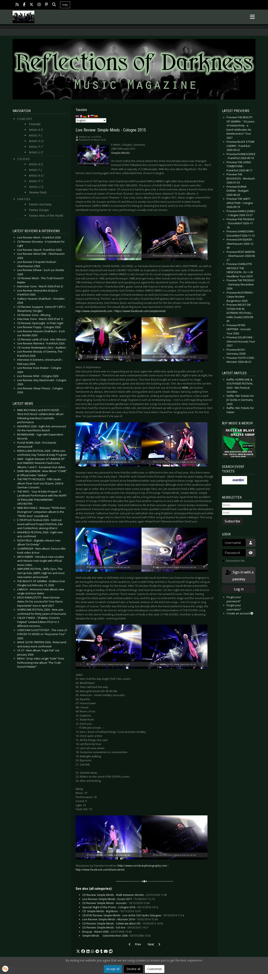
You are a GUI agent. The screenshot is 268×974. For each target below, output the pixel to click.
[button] (78, 951)
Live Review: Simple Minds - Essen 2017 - (118, 899)
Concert (24, 119)
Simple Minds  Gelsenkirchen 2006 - (116, 935)
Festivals (35, 124)
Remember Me (235, 561)
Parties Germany (40, 204)
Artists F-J (35, 135)
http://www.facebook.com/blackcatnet (100, 869)
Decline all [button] (133, 969)
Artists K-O (36, 141)
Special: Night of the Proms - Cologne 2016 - (120, 907)
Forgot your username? (234, 607)
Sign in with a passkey (239, 575)
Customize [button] (154, 969)
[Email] (237, 512)
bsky (65, 4)
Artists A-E (36, 130)
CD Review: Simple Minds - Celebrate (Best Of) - (122, 923)
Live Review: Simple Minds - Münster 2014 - (120, 919)
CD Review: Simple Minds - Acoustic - (115, 903)
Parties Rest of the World (46, 216)
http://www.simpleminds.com (94, 311)
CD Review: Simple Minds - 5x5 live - (115, 927)
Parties (23, 199)
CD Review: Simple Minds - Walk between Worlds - (124, 895)
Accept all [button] (112, 969)
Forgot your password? (234, 599)
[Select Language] (91, 120)
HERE (185, 388)
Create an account (240, 613)
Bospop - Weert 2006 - (106, 931)
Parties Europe (39, 210)
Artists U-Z (36, 152)
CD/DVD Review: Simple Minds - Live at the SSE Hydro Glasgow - (133, 915)
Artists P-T (36, 147)
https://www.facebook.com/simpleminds (140, 311)
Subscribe (232, 521)
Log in (239, 589)
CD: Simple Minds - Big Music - (111, 911)
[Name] (237, 505)
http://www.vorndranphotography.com (142, 865)
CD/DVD (23, 159)
